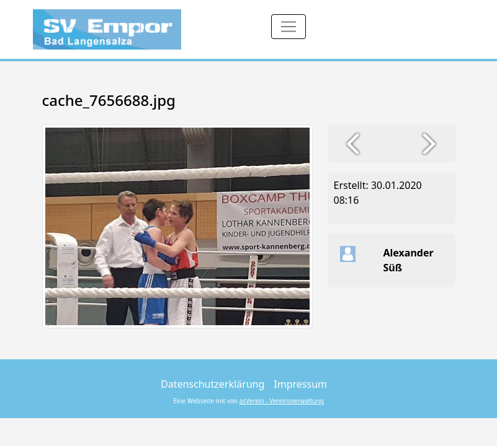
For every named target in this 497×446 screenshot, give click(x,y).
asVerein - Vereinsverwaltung (282, 400)
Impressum (300, 384)
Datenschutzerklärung (212, 384)
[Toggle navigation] (288, 26)
